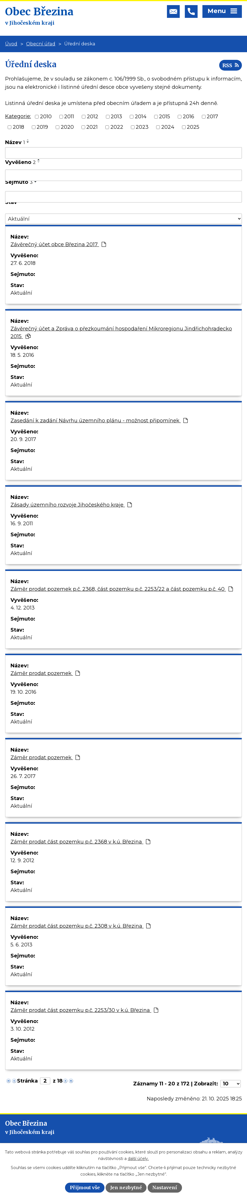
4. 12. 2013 (23, 608)
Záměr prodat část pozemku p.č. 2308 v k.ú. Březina (80, 926)
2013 (116, 116)
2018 (18, 127)
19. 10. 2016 (23, 692)
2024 (167, 127)
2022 (116, 127)
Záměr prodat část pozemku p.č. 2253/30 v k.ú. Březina (84, 1010)
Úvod (11, 44)
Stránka (27, 1081)
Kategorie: (18, 116)
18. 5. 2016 (22, 355)
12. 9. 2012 (22, 860)
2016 (188, 116)
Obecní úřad (40, 44)
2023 (142, 127)
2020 (67, 127)
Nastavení (164, 1187)
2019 (42, 127)
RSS (230, 65)
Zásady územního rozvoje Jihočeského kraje (71, 505)
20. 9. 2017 (23, 439)
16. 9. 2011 (22, 523)
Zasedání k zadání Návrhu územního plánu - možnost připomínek (99, 420)
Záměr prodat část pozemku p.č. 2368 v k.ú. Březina (80, 842)
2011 (69, 116)
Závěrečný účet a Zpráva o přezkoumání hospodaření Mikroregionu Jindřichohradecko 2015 (121, 332)
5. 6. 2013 (21, 945)
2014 (140, 116)
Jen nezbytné (126, 1187)
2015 (164, 116)
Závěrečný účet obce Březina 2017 (58, 244)
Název (15, 142)
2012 (92, 116)
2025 (193, 127)
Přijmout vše (85, 1187)
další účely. (138, 1158)
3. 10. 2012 (23, 1029)
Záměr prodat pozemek (45, 673)
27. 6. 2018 (23, 263)
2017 (212, 116)
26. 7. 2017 (23, 776)
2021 (92, 127)
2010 (46, 116)
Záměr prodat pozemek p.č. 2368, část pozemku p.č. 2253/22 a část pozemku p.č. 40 (122, 589)
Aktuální (21, 293)
